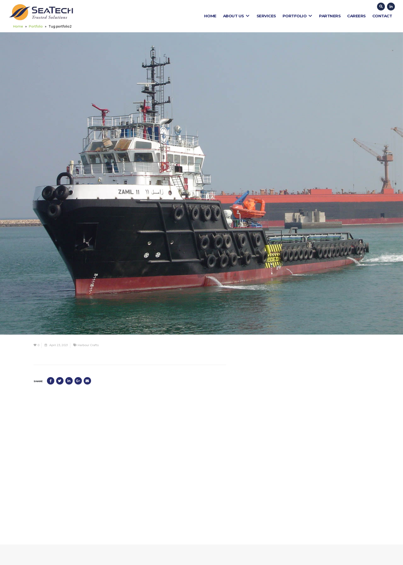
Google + (78, 380)
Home (210, 15)
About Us (236, 15)
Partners (330, 15)
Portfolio (298, 15)
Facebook (50, 380)
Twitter (59, 380)
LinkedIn (69, 380)
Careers (356, 15)
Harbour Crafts (88, 345)
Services (266, 15)
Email (87, 380)
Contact (382, 15)
